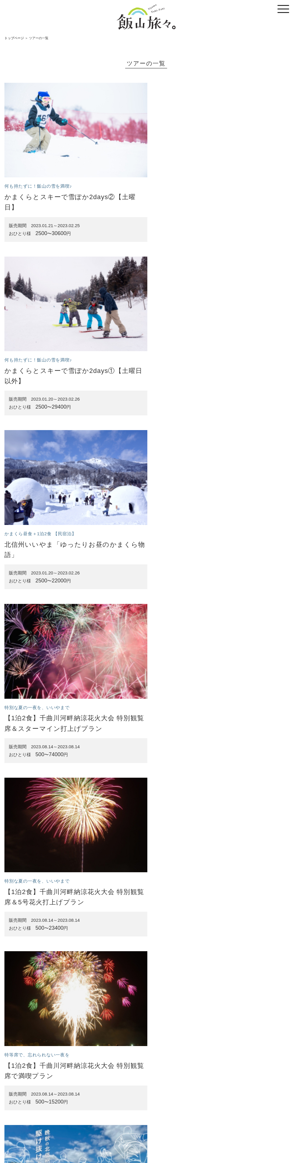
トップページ (14, 38)
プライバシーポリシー (202, 1133)
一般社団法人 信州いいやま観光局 (161, 1146)
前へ (115, 1101)
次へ (177, 1101)
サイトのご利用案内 (114, 1133)
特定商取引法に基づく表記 (157, 1133)
